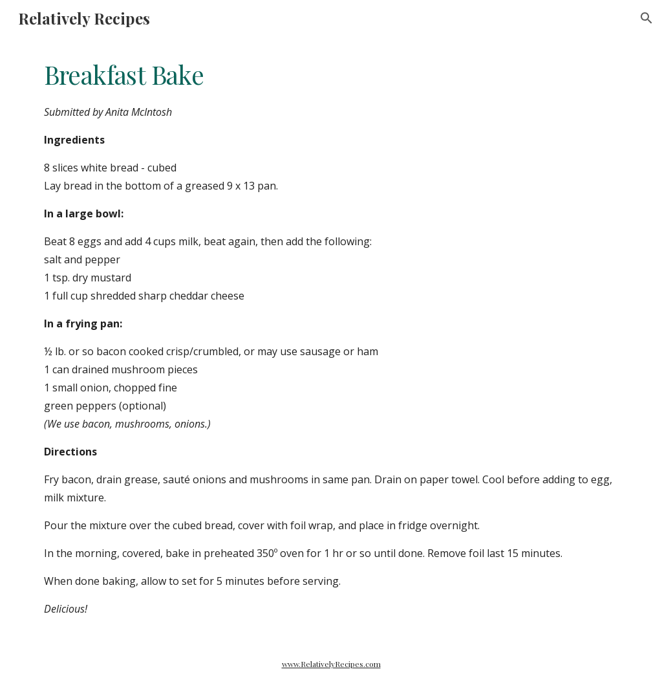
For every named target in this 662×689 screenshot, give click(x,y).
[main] (331, 337)
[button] (646, 18)
